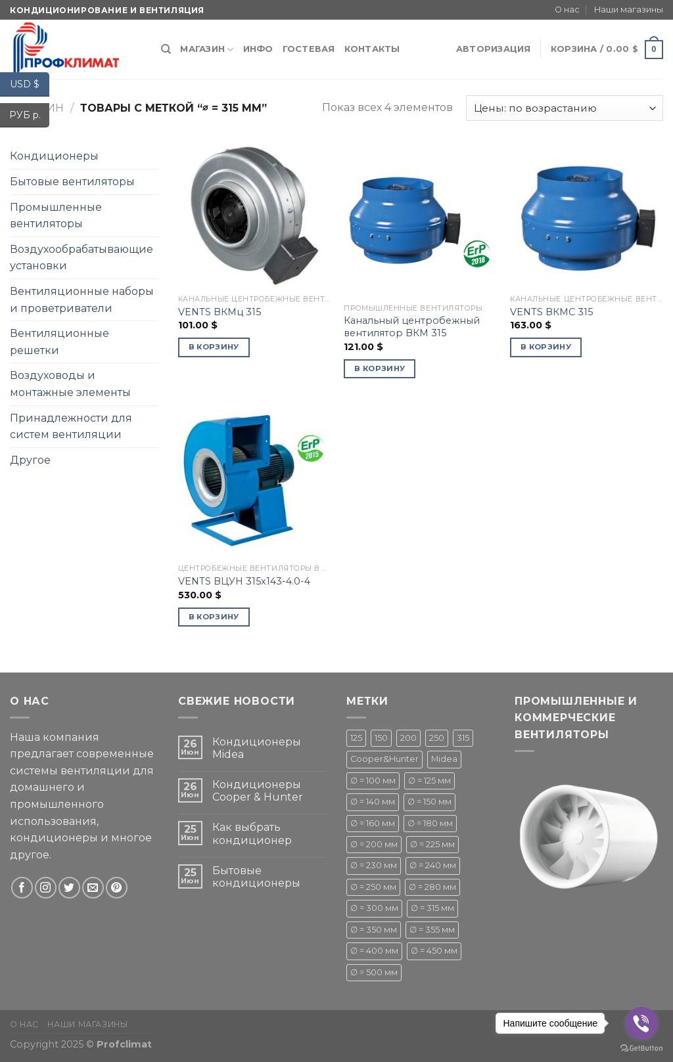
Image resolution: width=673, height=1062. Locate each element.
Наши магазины (628, 9)
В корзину (214, 346)
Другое (30, 460)
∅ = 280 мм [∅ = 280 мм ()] (432, 887)
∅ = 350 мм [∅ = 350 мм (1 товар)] (373, 930)
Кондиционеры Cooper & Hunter (257, 790)
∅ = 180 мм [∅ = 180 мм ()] (430, 823)
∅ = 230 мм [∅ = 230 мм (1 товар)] (373, 865)
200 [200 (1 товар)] (408, 738)
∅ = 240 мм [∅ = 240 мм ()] (432, 865)
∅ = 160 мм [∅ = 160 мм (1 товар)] (372, 823)
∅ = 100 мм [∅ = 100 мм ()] (373, 780)
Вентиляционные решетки (59, 342)
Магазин (206, 49)
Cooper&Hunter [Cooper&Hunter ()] (384, 759)
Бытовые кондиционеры (256, 876)
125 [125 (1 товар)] (356, 738)
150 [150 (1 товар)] (381, 738)
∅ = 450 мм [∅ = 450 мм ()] (434, 951)
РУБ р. (29, 115)
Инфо (258, 49)
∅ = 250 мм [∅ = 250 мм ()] (373, 887)
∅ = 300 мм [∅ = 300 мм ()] (374, 908)
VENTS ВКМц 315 (219, 312)
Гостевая (309, 49)
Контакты (372, 49)
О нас (567, 9)
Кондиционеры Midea (256, 748)
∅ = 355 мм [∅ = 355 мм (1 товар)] (432, 930)
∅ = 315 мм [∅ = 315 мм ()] (432, 908)
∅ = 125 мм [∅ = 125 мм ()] (429, 780)
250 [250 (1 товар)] (436, 738)
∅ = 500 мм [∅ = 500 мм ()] (374, 972)
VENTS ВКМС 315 (551, 312)
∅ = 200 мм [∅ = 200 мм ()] (374, 844)
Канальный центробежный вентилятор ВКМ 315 (412, 327)
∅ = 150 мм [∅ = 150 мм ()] (429, 802)
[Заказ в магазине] (564, 108)
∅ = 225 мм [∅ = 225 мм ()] (432, 844)
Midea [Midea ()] (444, 759)
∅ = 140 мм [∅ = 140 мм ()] (372, 802)
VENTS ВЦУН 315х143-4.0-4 (244, 581)
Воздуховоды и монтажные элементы (70, 384)
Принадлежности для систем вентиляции (71, 426)
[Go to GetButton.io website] (641, 1048)
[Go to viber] (641, 1023)
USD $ (29, 84)
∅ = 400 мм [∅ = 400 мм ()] (374, 951)
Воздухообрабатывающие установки (81, 258)
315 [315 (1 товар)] (463, 738)
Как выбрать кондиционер (252, 833)
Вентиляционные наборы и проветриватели (82, 300)
